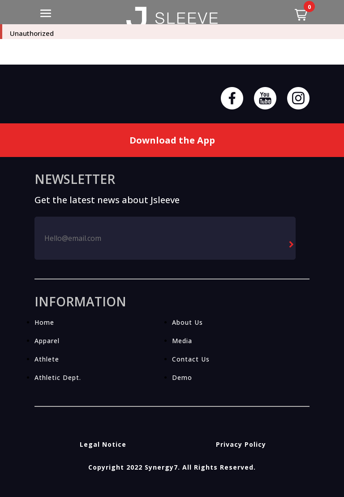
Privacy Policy (241, 444)
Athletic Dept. (57, 377)
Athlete (46, 359)
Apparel (47, 340)
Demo (182, 377)
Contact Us (191, 359)
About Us (187, 322)
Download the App (172, 140)
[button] (301, 14)
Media (182, 340)
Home (44, 322)
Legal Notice (103, 444)
